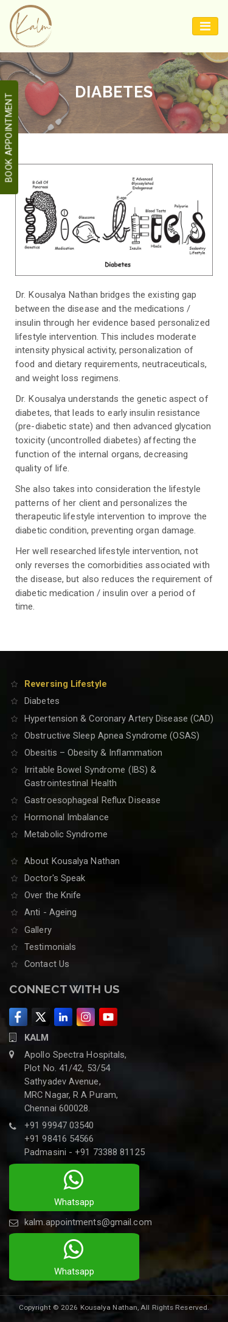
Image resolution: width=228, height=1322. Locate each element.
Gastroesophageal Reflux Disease (92, 800)
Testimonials (50, 946)
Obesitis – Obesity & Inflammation (93, 752)
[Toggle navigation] (205, 26)
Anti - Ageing (50, 912)
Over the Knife (52, 895)
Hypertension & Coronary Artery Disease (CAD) (118, 718)
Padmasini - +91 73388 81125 (84, 1152)
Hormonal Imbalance (66, 817)
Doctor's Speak (54, 878)
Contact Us (46, 963)
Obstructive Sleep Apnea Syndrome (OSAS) (111, 735)
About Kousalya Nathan (72, 861)
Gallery (38, 929)
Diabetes (42, 700)
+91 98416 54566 (59, 1138)
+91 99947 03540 (59, 1125)
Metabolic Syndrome (66, 834)
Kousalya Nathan (109, 1307)
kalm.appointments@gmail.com (88, 1222)
